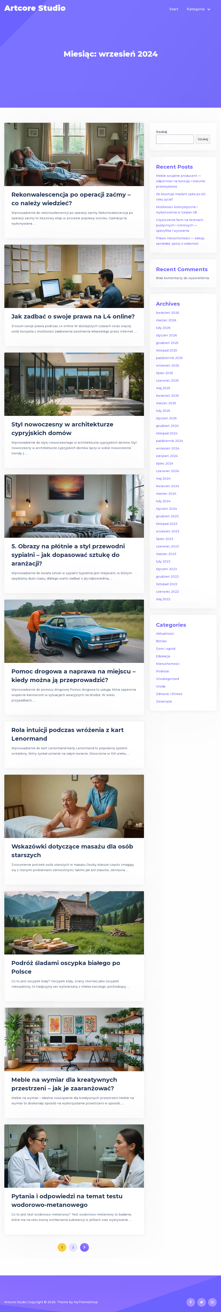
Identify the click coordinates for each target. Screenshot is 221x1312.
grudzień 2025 (167, 343)
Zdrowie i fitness (169, 694)
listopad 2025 (166, 350)
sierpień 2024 (167, 456)
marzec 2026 (166, 320)
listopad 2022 (166, 584)
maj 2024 (163, 478)
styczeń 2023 (166, 569)
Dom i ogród (165, 649)
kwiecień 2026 (167, 313)
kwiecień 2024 (167, 486)
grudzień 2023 (167, 516)
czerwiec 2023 (167, 546)
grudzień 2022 (167, 576)
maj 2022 (163, 599)
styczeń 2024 (166, 509)
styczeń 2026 (166, 335)
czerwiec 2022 (167, 592)
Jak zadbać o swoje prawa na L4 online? (73, 316)
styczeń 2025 (166, 418)
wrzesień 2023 (167, 531)
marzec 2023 (166, 554)
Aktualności (165, 634)
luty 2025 (163, 411)
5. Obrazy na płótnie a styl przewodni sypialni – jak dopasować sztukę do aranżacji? (68, 555)
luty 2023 (163, 561)
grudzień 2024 (167, 426)
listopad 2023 (166, 524)
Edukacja (163, 656)
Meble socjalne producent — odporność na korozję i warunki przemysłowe (180, 181)
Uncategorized (167, 679)
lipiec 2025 (164, 373)
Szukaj (161, 132)
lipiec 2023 (164, 539)
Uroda (160, 686)
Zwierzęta (164, 701)
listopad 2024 (166, 433)
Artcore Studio (35, 8)
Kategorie (196, 9)
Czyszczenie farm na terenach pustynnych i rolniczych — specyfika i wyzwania (179, 225)
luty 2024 (163, 501)
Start (173, 9)
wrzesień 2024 (167, 448)
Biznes (161, 641)
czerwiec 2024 (167, 471)
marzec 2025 (166, 403)
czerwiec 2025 (167, 380)
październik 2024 (169, 441)
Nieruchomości (168, 664)
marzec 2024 (166, 494)
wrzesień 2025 (167, 365)
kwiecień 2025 (167, 396)
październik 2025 (169, 358)
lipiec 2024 (164, 463)
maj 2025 (163, 388)
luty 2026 (163, 328)
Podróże (162, 671)
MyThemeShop (86, 1302)
